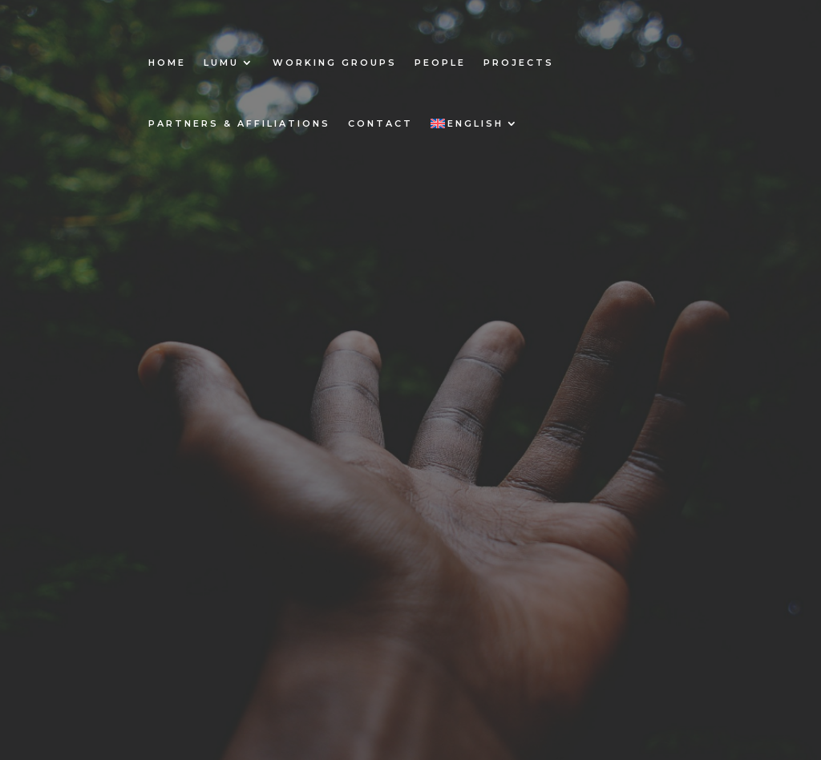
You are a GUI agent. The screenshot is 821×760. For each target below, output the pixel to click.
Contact (380, 123)
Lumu (221, 62)
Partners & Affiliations (239, 123)
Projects (518, 62)
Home (167, 62)
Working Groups (335, 62)
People (440, 62)
